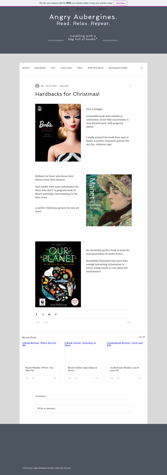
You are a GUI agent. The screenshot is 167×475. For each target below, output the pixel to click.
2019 (53, 68)
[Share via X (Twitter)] (43, 314)
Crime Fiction (66, 68)
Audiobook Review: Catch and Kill (124, 369)
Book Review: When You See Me (39, 369)
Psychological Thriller (118, 68)
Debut (80, 68)
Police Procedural (95, 68)
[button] (141, 68)
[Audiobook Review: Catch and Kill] (126, 352)
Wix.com (67, 468)
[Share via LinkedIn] (49, 314)
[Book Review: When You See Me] (41, 352)
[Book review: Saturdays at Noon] (83, 352)
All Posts (25, 68)
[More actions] (130, 85)
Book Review (40, 68)
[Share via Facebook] (36, 314)
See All (142, 337)
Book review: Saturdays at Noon (82, 369)
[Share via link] (55, 314)
